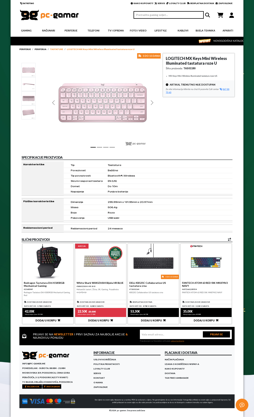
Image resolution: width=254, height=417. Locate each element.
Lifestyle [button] (161, 30)
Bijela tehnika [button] (205, 30)
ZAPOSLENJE (224, 3)
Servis (97, 373)
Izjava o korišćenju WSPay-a (182, 364)
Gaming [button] (26, 30)
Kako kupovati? (175, 368)
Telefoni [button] (93, 30)
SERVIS (160, 3)
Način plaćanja (174, 359)
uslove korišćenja (177, 341)
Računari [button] (48, 30)
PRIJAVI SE (216, 334)
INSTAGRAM (52, 386)
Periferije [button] (71, 30)
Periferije (25, 49)
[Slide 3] (29, 112)
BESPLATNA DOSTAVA (200, 3)
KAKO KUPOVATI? (142, 3)
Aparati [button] (228, 30)
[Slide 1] (29, 69)
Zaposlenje (100, 387)
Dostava (170, 373)
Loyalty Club (101, 368)
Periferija (40, 49)
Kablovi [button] (183, 30)
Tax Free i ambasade (177, 378)
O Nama (98, 382)
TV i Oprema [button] (116, 30)
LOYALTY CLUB (176, 3)
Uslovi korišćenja (104, 359)
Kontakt (99, 378)
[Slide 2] (29, 98)
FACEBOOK (32, 386)
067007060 (27, 3)
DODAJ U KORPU (47, 320)
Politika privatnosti (106, 364)
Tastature (56, 49)
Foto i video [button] (138, 30)
